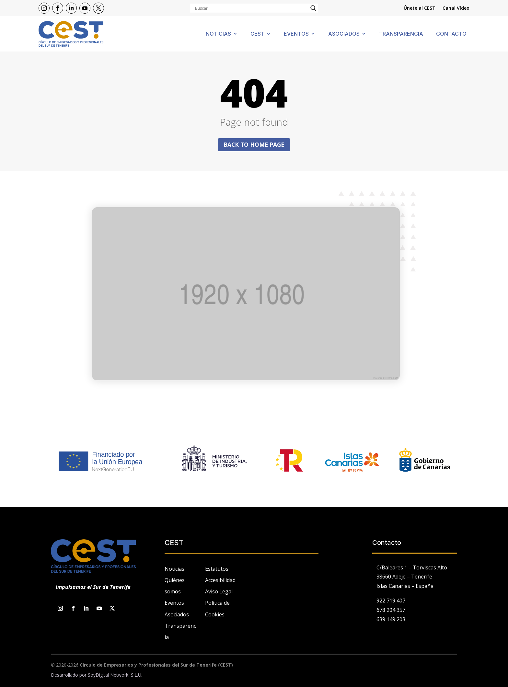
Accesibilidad (220, 580)
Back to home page (254, 145)
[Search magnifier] (313, 8)
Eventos (296, 34)
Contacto (451, 34)
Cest (257, 34)
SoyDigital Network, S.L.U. (115, 675)
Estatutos (216, 569)
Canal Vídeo (456, 8)
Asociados (344, 34)
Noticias (218, 34)
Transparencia (401, 34)
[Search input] (251, 8)
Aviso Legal (219, 591)
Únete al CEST (419, 8)
